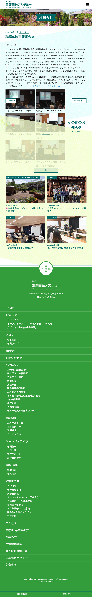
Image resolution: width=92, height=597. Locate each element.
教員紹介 (11, 381)
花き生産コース (15, 423)
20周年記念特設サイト (18, 370)
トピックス (13, 320)
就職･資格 (12, 465)
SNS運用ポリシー (17, 557)
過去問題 (11, 516)
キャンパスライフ (17, 441)
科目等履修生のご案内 (18, 508)
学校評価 (11, 403)
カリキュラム (14, 434)
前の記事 (11, 100)
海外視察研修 (14, 458)
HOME (10, 308)
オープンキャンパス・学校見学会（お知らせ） (31, 323)
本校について (14, 364)
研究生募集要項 (15, 505)
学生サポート (14, 454)
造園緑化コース (15, 430)
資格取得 (11, 474)
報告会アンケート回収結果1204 (46, 86)
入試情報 (11, 486)
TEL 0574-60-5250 (46, 297)
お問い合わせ (14, 357)
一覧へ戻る (76, 100)
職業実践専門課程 (16, 388)
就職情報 (11, 470)
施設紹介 (11, 384)
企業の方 (11, 537)
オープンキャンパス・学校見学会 (24, 497)
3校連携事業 (13, 399)
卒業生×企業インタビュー (20, 512)
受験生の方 (12, 481)
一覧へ (46, 170)
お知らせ (11, 314)
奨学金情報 (13, 494)
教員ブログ (13, 343)
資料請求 (11, 350)
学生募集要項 (14, 490)
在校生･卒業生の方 (17, 530)
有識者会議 (13, 407)
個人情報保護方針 (16, 550)
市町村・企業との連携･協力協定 (23, 396)
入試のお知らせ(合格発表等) (21, 327)
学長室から (13, 340)
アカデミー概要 (15, 377)
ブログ (10, 334)
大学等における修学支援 (19, 501)
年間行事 (11, 446)
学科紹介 (11, 418)
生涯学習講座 (14, 544)
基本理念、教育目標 (17, 373)
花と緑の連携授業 (16, 392)
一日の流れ (13, 450)
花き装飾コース (15, 427)
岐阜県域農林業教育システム (22, 410)
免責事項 (11, 564)
